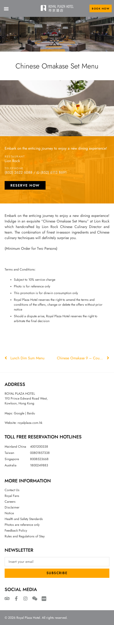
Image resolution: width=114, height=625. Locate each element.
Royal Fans (12, 495)
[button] (6, 8)
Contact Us (12, 490)
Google (19, 413)
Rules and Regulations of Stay (25, 536)
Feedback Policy (16, 530)
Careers (10, 501)
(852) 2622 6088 (18, 172)
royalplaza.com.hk (30, 422)
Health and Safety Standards (24, 518)
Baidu (31, 413)
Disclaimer (12, 507)
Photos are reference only (22, 524)
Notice (9, 513)
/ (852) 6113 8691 (50, 172)
